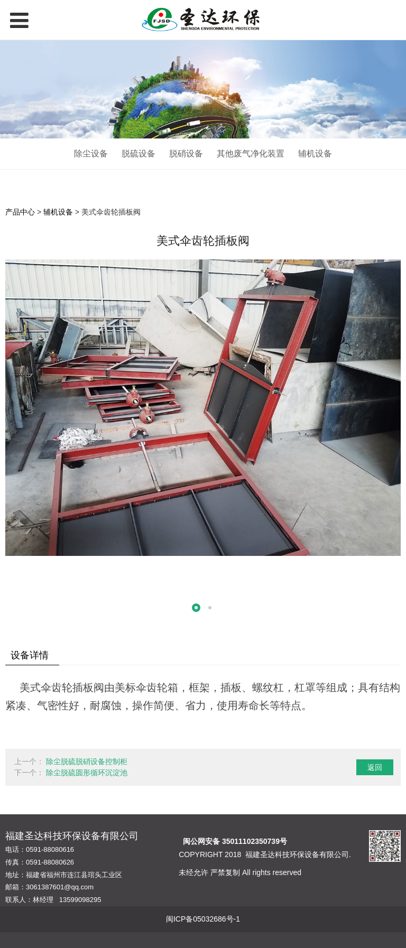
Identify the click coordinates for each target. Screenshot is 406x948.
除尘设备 (91, 153)
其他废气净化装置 (250, 153)
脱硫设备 (138, 153)
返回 (374, 767)
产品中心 (20, 212)
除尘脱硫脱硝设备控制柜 (86, 761)
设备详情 (30, 655)
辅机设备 (315, 153)
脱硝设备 (186, 153)
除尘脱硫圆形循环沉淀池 (86, 772)
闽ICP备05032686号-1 (203, 919)
